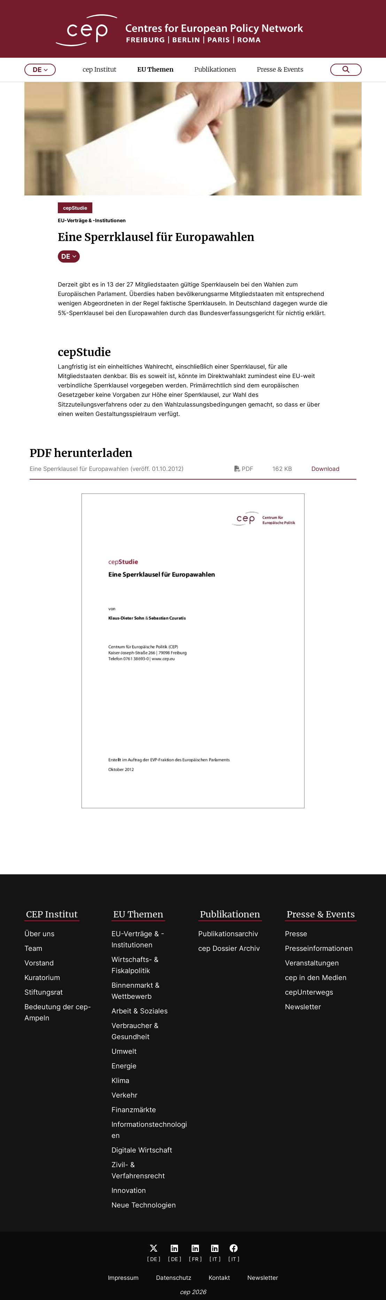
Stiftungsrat (43, 992)
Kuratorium (42, 977)
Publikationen (215, 79)
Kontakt (219, 1277)
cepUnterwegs (309, 992)
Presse (296, 934)
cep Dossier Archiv (229, 948)
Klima (120, 1080)
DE (68, 266)
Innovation (128, 1190)
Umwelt (124, 1051)
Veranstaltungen (312, 963)
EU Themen (155, 79)
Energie (124, 1066)
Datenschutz (173, 1277)
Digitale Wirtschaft (141, 1150)
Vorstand (39, 963)
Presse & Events (280, 79)
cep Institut (99, 79)
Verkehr (124, 1095)
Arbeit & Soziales (139, 1011)
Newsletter (303, 1007)
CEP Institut (52, 914)
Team (33, 948)
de (40, 79)
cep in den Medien (316, 977)
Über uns (39, 934)
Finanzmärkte (133, 1110)
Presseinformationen (319, 948)
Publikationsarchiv (228, 934)
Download (325, 478)
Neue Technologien (143, 1205)
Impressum (123, 1277)
